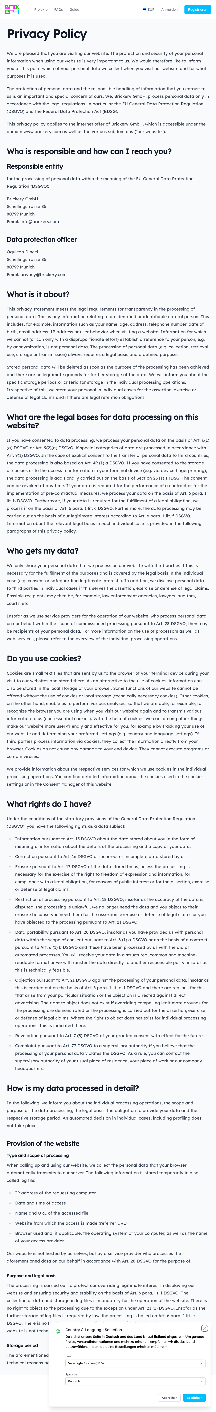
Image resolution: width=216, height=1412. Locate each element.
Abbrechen (168, 1396)
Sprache (70, 1373)
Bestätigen (193, 1396)
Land (68, 1355)
